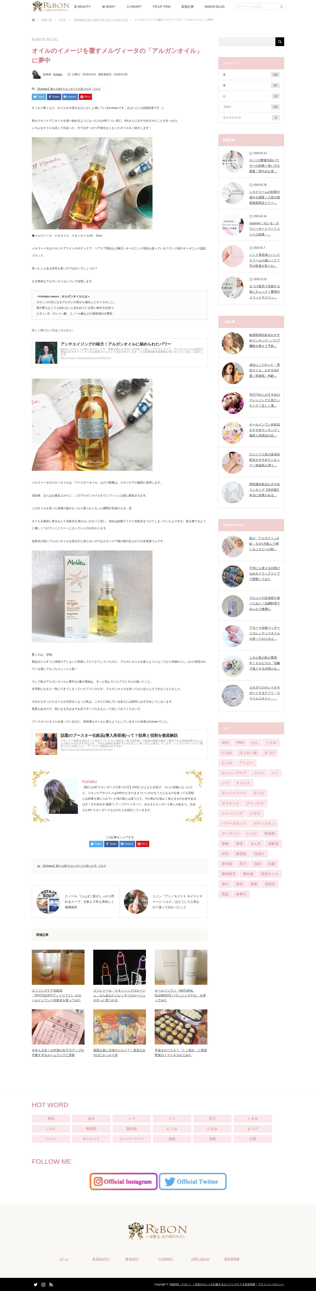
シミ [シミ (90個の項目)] (274, 773)
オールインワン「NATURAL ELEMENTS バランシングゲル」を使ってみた (180, 995)
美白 (91, 1118)
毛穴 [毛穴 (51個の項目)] (242, 864)
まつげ (253, 1129)
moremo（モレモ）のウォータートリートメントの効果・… (264, 228)
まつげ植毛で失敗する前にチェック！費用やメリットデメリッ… (264, 291)
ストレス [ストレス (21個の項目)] (243, 783)
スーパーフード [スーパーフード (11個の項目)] (234, 793)
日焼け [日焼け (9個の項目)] (259, 854)
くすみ (253, 1118)
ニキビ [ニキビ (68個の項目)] (255, 813)
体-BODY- (109, 6)
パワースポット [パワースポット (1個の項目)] (234, 823)
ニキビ (51, 1129)
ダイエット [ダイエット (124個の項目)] (230, 803)
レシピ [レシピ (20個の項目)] (251, 833)
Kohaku (57, 74)
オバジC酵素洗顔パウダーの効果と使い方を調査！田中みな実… (264, 165)
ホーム (63, 1258)
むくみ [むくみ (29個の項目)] (227, 763)
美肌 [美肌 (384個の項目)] (239, 884)
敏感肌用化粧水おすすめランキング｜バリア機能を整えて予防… (264, 340)
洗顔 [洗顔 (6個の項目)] (257, 864)
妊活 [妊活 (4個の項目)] (225, 854)
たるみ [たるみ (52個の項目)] (227, 753)
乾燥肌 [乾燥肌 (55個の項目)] (269, 833)
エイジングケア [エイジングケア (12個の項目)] (234, 773)
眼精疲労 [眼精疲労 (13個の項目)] (229, 874)
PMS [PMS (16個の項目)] (240, 742)
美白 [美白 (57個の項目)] (225, 884)
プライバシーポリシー (271, 1284)
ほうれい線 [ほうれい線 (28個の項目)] (248, 753)
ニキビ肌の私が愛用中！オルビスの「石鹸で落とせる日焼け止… (264, 663)
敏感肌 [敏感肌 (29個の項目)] (241, 854)
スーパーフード (131, 1139)
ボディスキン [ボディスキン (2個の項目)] (264, 823)
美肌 (50, 1118)
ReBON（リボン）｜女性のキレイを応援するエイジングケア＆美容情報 (212, 1284)
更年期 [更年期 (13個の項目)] (227, 864)
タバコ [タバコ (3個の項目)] (258, 793)
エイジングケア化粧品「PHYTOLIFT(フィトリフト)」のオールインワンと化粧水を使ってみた (56, 995)
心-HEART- (134, 6)
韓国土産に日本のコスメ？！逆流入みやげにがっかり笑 (119, 1052)
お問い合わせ (200, 1258)
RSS (50, 1283)
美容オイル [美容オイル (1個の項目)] (269, 874)
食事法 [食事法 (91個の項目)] (241, 894)
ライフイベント (251, 117)
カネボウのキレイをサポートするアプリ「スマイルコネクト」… (264, 693)
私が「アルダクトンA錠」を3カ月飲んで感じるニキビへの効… (264, 543)
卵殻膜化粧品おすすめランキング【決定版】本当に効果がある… (264, 489)
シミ (172, 1118)
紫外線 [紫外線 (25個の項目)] (248, 874)
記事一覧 (46, 19)
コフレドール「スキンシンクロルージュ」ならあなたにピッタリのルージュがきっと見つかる (119, 995)
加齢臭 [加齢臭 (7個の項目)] (273, 843)
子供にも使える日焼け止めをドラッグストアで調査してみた (264, 573)
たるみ (212, 1129)
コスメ (51, 1139)
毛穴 (212, 1118)
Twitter (35, 1283)
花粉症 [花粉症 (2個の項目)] (270, 884)
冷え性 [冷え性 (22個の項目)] (255, 843)
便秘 (172, 1139)
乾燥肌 (91, 1129)
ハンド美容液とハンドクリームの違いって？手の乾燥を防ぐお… (264, 260)
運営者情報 (231, 1258)
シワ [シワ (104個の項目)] (225, 783)
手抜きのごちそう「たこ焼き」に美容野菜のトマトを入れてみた (181, 1052)
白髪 (252, 1139)
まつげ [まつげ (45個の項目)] (269, 753)
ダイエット (91, 1139)
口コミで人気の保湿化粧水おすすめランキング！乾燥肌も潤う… (264, 460)
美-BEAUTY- (82, 6)
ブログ (62, 19)
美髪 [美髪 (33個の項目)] (253, 884)
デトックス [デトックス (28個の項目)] (255, 803)
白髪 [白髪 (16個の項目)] (271, 864)
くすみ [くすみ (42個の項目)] (271, 742)
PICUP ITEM (162, 6)
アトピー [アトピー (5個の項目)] (246, 763)
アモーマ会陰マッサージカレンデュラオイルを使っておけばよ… (264, 633)
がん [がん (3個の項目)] (254, 742)
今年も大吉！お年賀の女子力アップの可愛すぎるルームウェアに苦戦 (58, 1052)
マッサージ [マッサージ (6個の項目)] (230, 833)
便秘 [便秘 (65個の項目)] (225, 843)
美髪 (212, 1139)
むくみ (172, 1129)
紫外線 (131, 1129)
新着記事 (187, 6)
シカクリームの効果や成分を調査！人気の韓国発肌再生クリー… (264, 197)
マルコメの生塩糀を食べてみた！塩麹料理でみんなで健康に (264, 603)
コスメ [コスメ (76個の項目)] (258, 773)
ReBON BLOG (215, 6)
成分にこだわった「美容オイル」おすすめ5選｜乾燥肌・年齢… (264, 370)
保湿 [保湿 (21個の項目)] (239, 843)
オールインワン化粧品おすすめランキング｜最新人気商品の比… (264, 430)
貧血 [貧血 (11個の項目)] (225, 894)
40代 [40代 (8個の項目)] (225, 742)
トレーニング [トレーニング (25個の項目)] (232, 813)
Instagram (43, 1283)
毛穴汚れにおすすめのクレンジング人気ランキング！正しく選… (264, 400)
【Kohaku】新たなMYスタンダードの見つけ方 (100, 19)
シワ (131, 1118)
